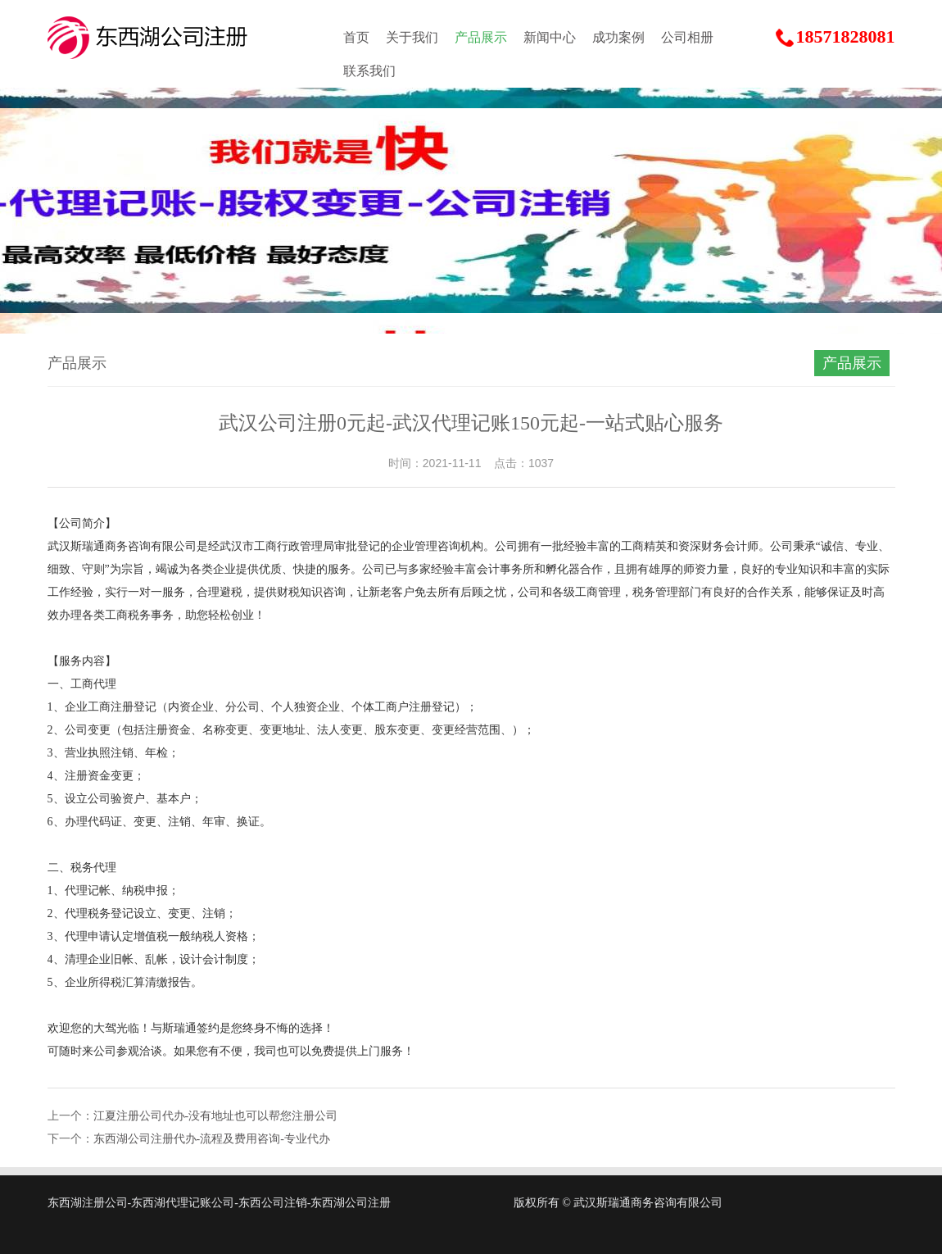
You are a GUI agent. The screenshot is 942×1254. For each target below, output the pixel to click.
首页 (356, 37)
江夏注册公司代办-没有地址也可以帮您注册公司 (215, 1116)
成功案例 (618, 37)
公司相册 (687, 37)
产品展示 (481, 37)
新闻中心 (549, 37)
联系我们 (369, 71)
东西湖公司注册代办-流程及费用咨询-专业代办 (211, 1139)
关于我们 (412, 37)
